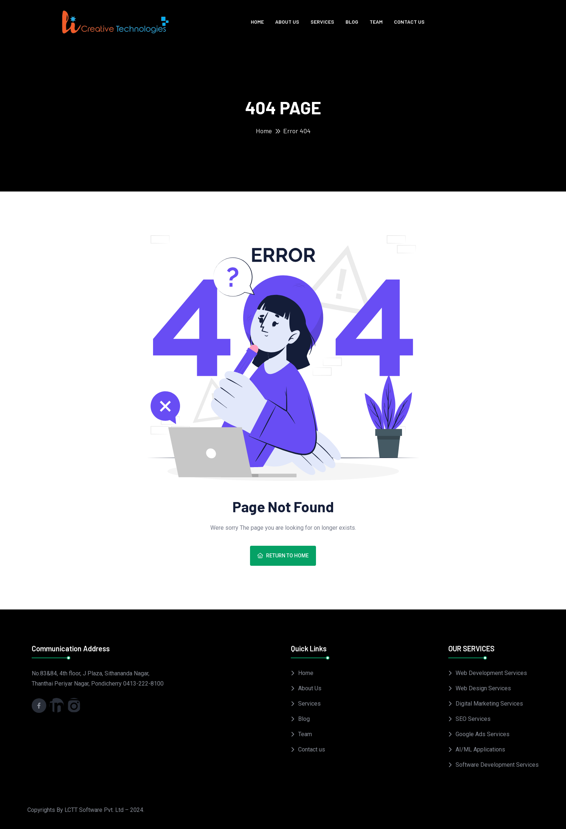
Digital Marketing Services (489, 703)
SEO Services (473, 718)
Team (376, 22)
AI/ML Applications (480, 749)
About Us (287, 22)
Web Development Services (491, 673)
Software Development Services (497, 764)
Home (257, 22)
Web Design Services (483, 688)
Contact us (409, 22)
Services (322, 22)
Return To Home (283, 555)
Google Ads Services (483, 734)
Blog (352, 22)
